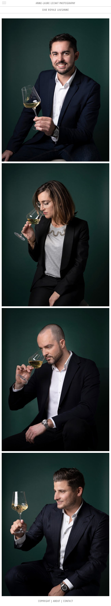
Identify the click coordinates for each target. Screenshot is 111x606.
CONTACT (68, 601)
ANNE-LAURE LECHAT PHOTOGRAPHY (55, 3)
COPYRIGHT (44, 601)
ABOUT (56, 601)
